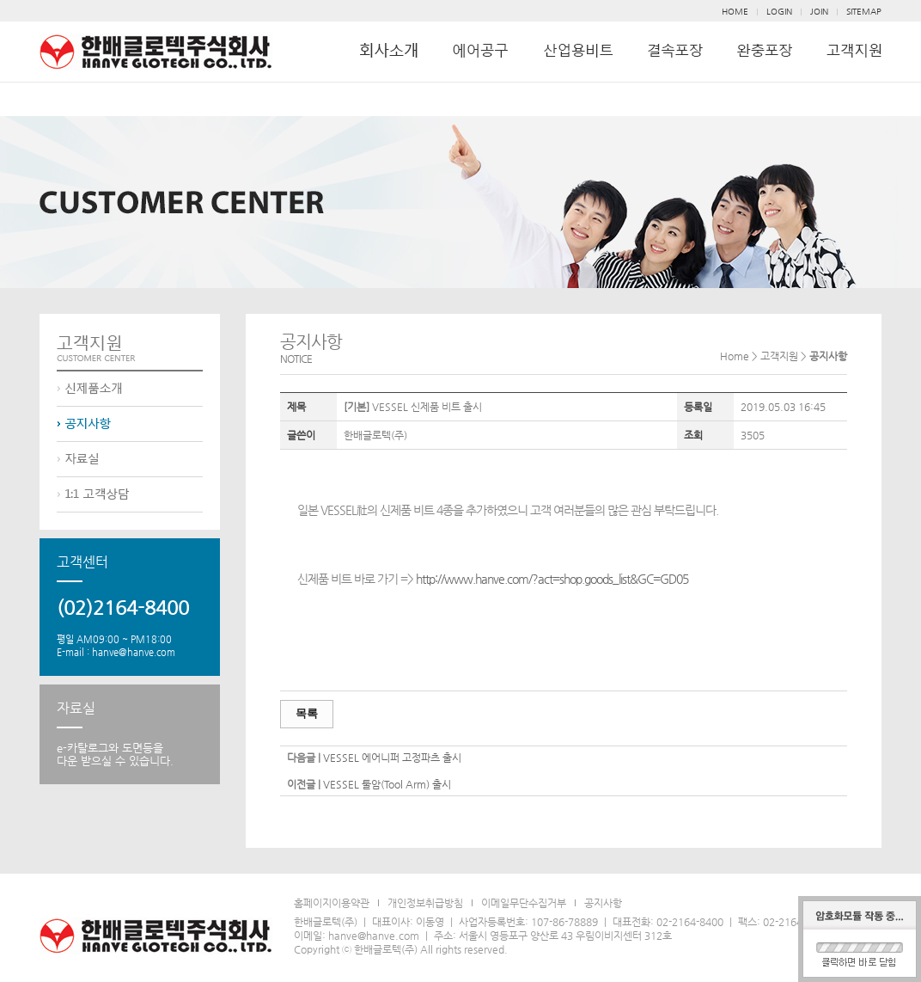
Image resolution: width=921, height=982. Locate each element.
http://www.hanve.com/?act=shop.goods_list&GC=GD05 (552, 579)
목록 (307, 713)
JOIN (819, 11)
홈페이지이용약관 (331, 903)
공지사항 (603, 903)
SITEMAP (863, 11)
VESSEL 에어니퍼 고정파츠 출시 (392, 758)
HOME (735, 11)
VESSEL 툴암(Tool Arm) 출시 (387, 784)
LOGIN (779, 11)
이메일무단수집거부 (523, 903)
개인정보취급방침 (425, 903)
